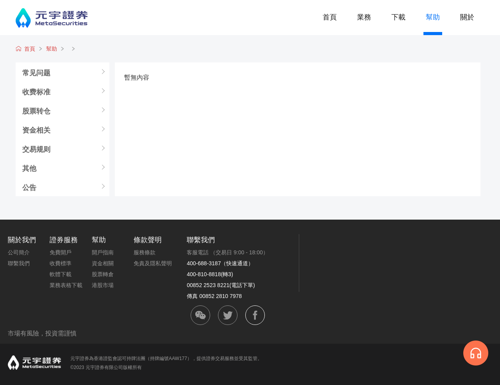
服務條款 (144, 252)
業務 (364, 17)
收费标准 (36, 91)
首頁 (330, 17)
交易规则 (36, 149)
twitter (227, 315)
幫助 (433, 17)
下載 (398, 17)
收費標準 (60, 263)
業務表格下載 (66, 285)
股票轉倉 (103, 274)
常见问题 (36, 72)
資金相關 (103, 263)
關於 (467, 17)
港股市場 (103, 285)
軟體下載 (60, 274)
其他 (29, 168)
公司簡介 (19, 252)
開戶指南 (103, 252)
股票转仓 (36, 110)
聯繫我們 (19, 263)
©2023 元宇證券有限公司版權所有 (106, 367)
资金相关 (36, 130)
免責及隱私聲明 (153, 263)
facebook (255, 315)
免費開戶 (60, 252)
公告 (29, 187)
